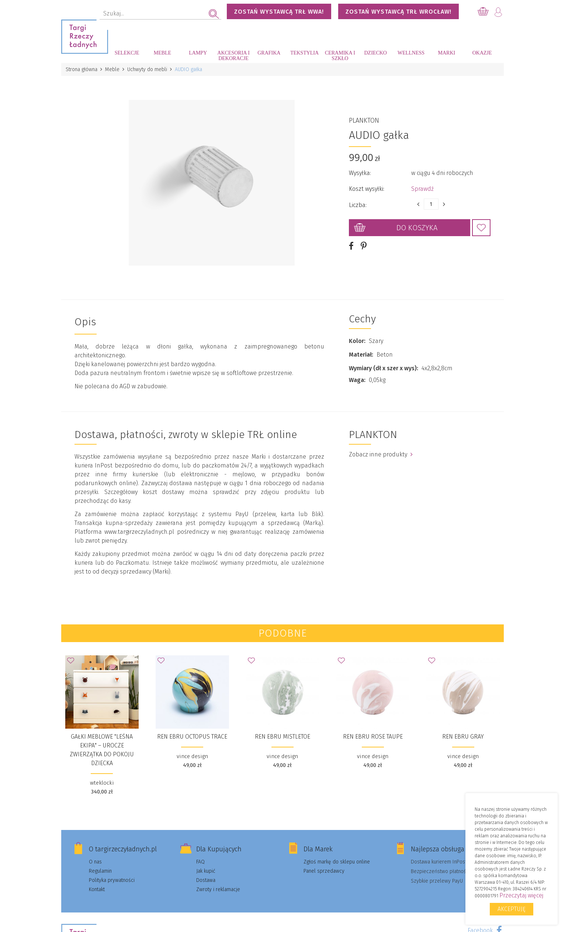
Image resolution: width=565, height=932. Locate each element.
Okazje (482, 53)
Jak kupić (205, 871)
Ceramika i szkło (340, 55)
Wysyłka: (360, 172)
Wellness (411, 53)
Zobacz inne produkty (381, 454)
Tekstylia (304, 53)
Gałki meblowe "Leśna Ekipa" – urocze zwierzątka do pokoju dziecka (102, 750)
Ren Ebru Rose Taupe (373, 736)
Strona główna (81, 69)
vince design (192, 756)
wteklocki (102, 782)
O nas (95, 862)
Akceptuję (512, 908)
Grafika (268, 53)
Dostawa (205, 880)
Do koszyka (416, 227)
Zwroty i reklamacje (218, 889)
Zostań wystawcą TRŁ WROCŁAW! (398, 11)
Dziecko (375, 53)
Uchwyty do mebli (147, 69)
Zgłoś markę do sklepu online (337, 862)
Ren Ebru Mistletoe (282, 736)
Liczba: (358, 205)
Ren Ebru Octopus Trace (192, 736)
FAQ (200, 862)
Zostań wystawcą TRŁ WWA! (279, 11)
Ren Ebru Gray (463, 736)
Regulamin (100, 871)
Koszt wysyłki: (366, 188)
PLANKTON (364, 120)
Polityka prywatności (112, 880)
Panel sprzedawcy (324, 871)
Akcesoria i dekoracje (233, 55)
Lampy (198, 53)
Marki (446, 53)
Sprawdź (422, 188)
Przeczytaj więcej (521, 895)
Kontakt (97, 889)
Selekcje (127, 53)
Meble (162, 53)
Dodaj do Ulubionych (481, 227)
